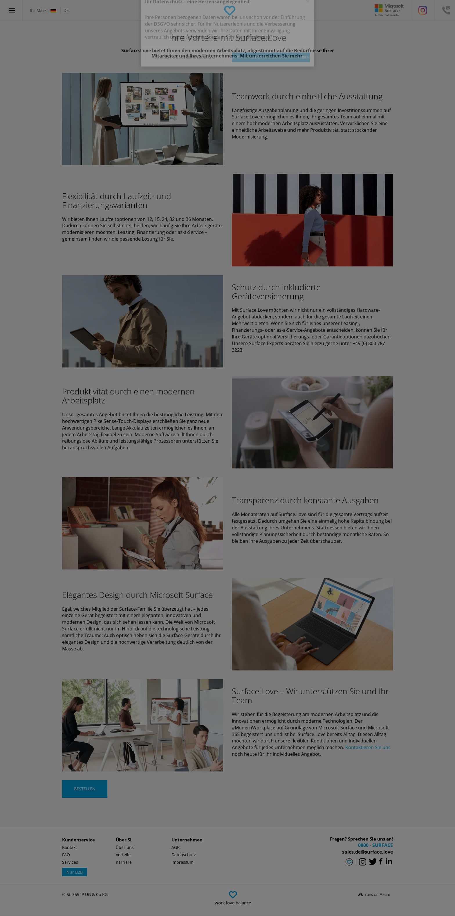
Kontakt (69, 847)
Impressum (182, 862)
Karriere (124, 862)
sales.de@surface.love (367, 852)
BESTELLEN (84, 788)
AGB (175, 847)
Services (70, 862)
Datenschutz (183, 854)
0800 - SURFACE (375, 845)
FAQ (66, 854)
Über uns (125, 847)
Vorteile (123, 854)
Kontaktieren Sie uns (368, 747)
